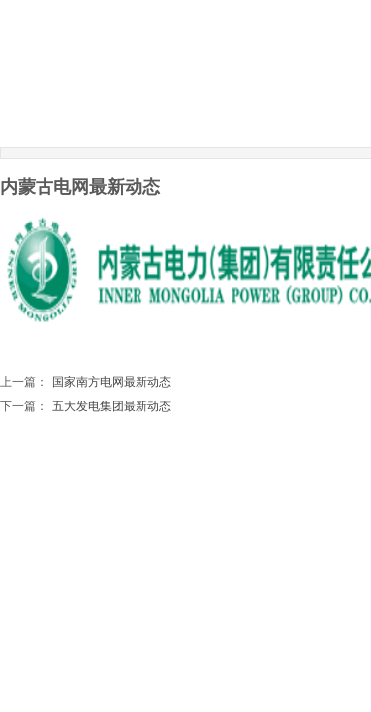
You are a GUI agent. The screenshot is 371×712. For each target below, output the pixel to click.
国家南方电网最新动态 (85, 382)
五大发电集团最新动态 (85, 407)
